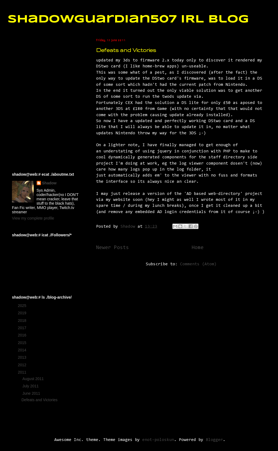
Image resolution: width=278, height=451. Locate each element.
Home (198, 247)
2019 (22, 313)
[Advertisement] (39, 65)
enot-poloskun (158, 440)
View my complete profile (33, 218)
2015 (22, 343)
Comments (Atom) (198, 264)
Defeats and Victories (126, 50)
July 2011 (31, 386)
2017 (22, 328)
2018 (22, 320)
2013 (22, 357)
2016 (22, 335)
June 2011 (31, 393)
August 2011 (33, 379)
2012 (22, 365)
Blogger (214, 440)
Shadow (49, 183)
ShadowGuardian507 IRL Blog (128, 19)
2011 (22, 372)
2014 (22, 350)
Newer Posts (112, 247)
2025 (22, 305)
